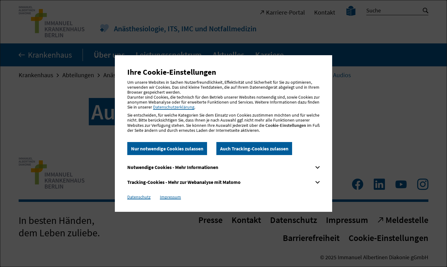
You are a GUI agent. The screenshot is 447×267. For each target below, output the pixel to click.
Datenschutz (139, 196)
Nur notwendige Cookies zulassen (167, 148)
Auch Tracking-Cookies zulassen (254, 148)
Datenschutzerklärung (173, 107)
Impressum (170, 196)
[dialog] (223, 133)
